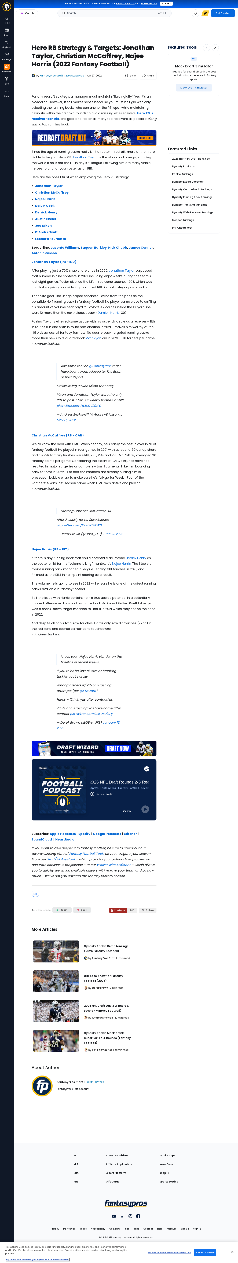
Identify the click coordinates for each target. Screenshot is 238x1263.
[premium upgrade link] (205, 13)
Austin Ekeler (45, 219)
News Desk (166, 1164)
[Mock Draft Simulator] (194, 87)
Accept (166, 3)
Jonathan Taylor (85, 157)
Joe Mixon (43, 225)
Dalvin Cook (45, 206)
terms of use (149, 3)
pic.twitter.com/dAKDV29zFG (79, 406)
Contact (148, 1228)
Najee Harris (45, 199)
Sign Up (185, 1228)
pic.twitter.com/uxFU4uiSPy (91, 714)
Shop (164, 1173)
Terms (83, 1228)
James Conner (141, 247)
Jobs (136, 1228)
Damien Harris (108, 312)
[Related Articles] (94, 989)
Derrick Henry (46, 212)
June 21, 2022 (112, 534)
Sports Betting (168, 1181)
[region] (119, 1252)
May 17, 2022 (66, 420)
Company (114, 1228)
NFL (35, 894)
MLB (76, 1164)
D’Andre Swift (46, 232)
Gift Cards (112, 1181)
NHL (76, 1181)
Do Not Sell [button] (69, 1228)
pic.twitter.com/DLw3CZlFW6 (79, 525)
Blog (127, 1228)
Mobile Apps (167, 1155)
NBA (76, 1173)
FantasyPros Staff (51, 75)
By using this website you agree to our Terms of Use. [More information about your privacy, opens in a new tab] (37, 1259)
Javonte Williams (64, 247)
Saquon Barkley (94, 247)
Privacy (55, 1228)
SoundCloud (42, 839)
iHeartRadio (64, 839)
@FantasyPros (100, 366)
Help (159, 1228)
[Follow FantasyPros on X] (147, 910)
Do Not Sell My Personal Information (169, 1252)
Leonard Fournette (50, 239)
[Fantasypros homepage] (6, 8)
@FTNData (88, 691)
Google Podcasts (107, 834)
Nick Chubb (117, 247)
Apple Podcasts (63, 834)
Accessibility (98, 1228)
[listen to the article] (130, 75)
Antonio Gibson (44, 253)
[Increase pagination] (215, 47)
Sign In (197, 1228)
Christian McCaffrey (52, 192)
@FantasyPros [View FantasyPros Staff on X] (74, 75)
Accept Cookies (205, 1252)
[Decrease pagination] (206, 47)
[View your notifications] (195, 13)
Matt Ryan (93, 338)
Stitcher (130, 834)
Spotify (84, 834)
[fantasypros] (94, 794)
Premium (171, 1228)
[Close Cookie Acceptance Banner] (232, 1252)
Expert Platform (116, 1173)
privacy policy (125, 3)
